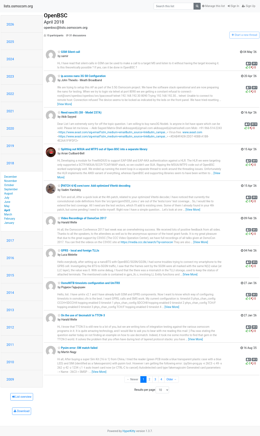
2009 (10, 379)
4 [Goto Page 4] (161, 379)
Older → (171, 379)
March (8, 214)
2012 (10, 327)
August (8, 193)
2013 (10, 310)
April (7, 210)
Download (21, 411)
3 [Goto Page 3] (155, 379)
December (10, 176)
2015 (10, 275)
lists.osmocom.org (18, 6)
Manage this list (213, 6)
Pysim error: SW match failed (78, 347)
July (6, 197)
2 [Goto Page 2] (149, 379)
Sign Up (248, 6)
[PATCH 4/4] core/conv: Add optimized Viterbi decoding (94, 185)
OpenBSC (55, 15)
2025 (10, 42)
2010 (10, 362)
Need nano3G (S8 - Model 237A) (80, 112)
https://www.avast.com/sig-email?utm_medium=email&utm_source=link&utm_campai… (113, 132)
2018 (10, 163)
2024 (10, 59)
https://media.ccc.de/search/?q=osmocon (147, 242)
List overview (21, 396)
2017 (10, 241)
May (6, 206)
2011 (10, 345)
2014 (10, 293)
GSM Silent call (69, 51)
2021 (10, 111)
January (9, 222)
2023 (10, 76)
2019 (10, 146)
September (11, 189)
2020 (10, 128)
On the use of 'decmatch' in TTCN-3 (81, 315)
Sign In (233, 6)
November (10, 180)
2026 (10, 24)
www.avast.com (192, 132)
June (7, 201)
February (9, 218)
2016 (10, 258)
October (9, 185)
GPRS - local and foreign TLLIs (78, 250)
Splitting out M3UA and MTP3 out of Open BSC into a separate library (103, 149)
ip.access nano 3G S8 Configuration (82, 76)
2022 (10, 94)
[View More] (64, 104)
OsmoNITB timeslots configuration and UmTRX (89, 283)
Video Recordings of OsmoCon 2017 (82, 218)
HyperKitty (128, 431)
